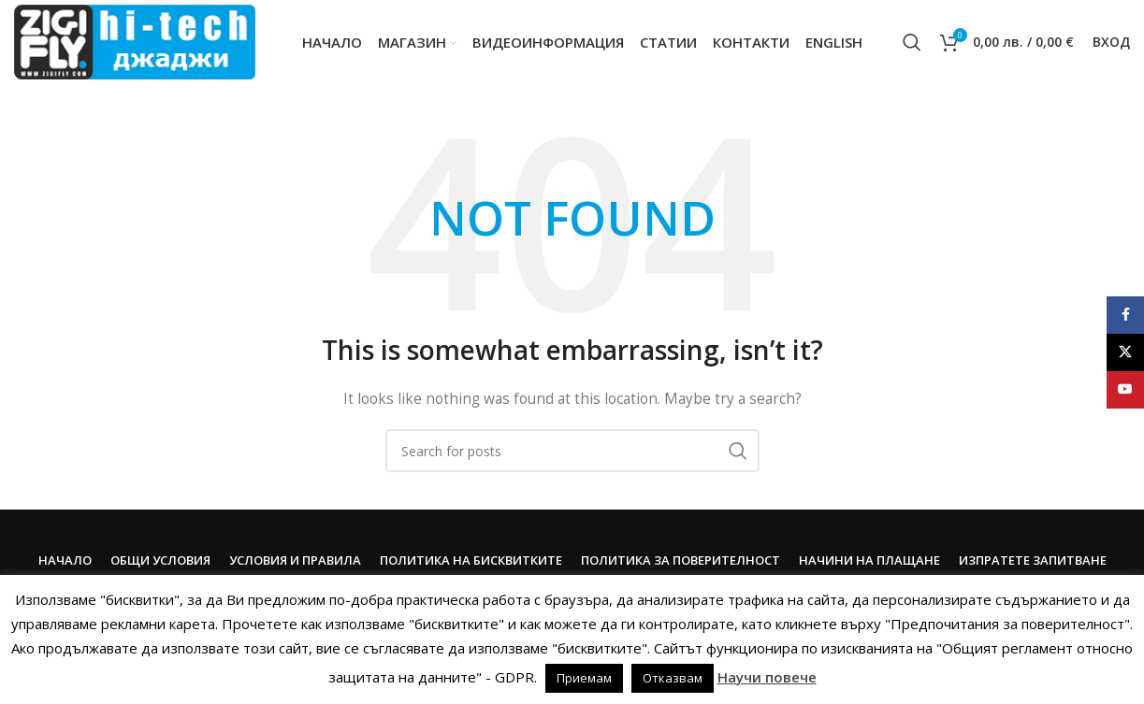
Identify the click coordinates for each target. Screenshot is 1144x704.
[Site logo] (134, 41)
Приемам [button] (584, 677)
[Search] (912, 42)
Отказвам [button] (672, 677)
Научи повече (767, 677)
